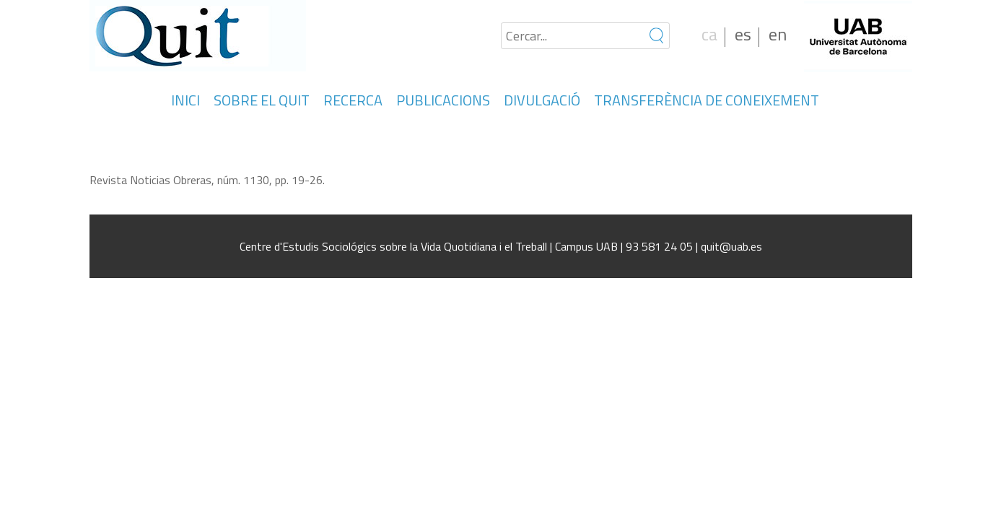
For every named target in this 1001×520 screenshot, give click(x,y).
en (778, 34)
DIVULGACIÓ (542, 100)
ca (709, 34)
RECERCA (353, 100)
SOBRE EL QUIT (262, 100)
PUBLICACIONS (443, 100)
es (743, 34)
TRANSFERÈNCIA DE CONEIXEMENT (706, 100)
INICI (185, 100)
